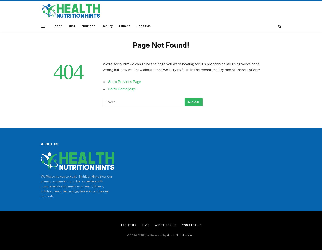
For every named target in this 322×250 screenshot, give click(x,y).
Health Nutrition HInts (180, 235)
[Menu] (43, 26)
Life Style (144, 26)
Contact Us (192, 225)
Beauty (107, 26)
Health (57, 26)
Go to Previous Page (124, 82)
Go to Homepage (122, 89)
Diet (72, 26)
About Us (128, 225)
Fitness (124, 26)
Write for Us (166, 225)
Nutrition (88, 26)
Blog (145, 225)
